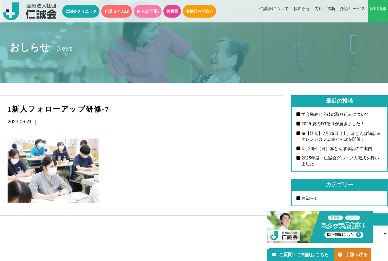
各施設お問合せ (199, 11)
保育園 (172, 11)
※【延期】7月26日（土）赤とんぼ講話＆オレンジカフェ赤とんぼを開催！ (341, 136)
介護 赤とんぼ (116, 11)
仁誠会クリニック (81, 11)
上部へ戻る (354, 253)
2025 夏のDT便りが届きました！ (333, 124)
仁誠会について (274, 11)
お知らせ (301, 11)
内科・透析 (325, 11)
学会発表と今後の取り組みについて (335, 114)
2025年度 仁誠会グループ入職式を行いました (340, 161)
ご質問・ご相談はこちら (301, 253)
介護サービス (352, 11)
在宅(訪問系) (147, 11)
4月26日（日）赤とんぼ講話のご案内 (336, 148)
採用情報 (378, 11)
